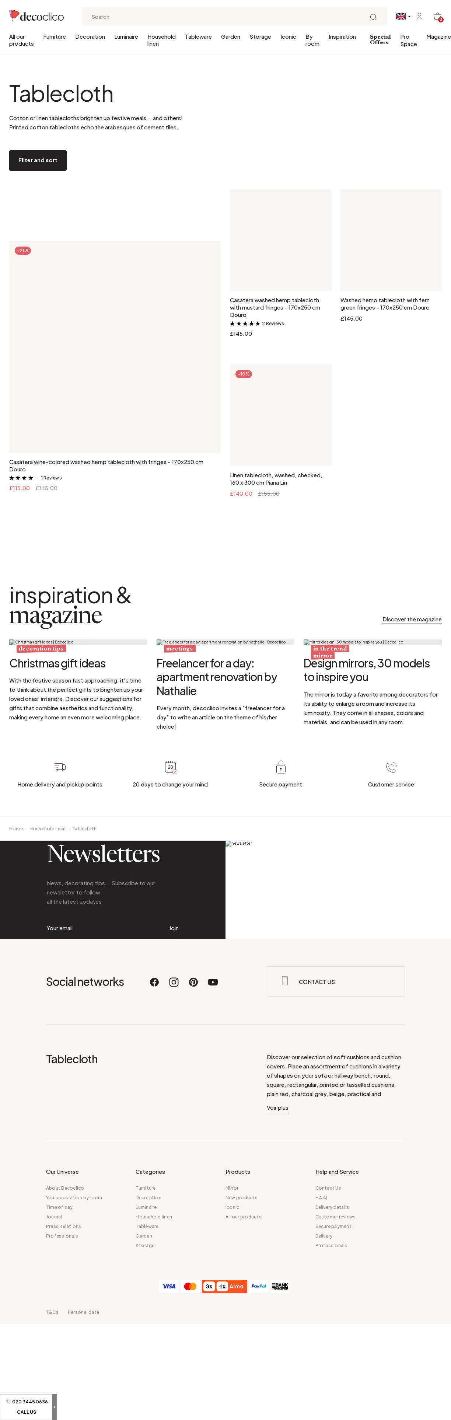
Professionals (62, 1374)
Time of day (59, 1346)
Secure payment (333, 1365)
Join (174, 1040)
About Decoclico (65, 1326)
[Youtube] (213, 1124)
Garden (230, 36)
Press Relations (63, 1365)
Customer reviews (335, 1355)
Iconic (288, 36)
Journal (54, 1355)
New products (242, 1336)
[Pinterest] (194, 1124)
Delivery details (332, 1346)
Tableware (198, 36)
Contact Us (328, 1326)
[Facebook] (155, 1124)
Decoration (90, 36)
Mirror (232, 1326)
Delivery (324, 1374)
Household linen (161, 40)
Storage (260, 36)
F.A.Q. (322, 1336)
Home (16, 915)
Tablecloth (84, 915)
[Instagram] (174, 1124)
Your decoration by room (74, 1336)
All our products (21, 40)
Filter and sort (37, 159)
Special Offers (380, 40)
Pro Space (408, 40)
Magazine (438, 36)
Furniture (54, 36)
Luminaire (126, 36)
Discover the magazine (412, 618)
